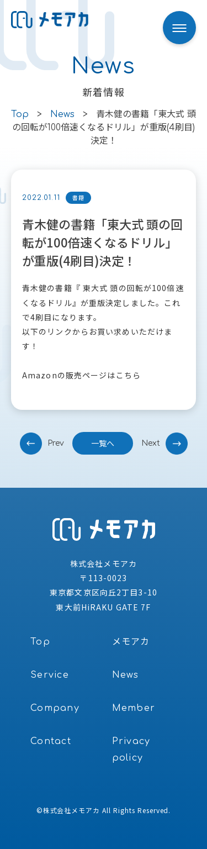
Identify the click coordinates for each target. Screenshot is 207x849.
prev (55, 443)
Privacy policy (131, 749)
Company (54, 708)
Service (49, 675)
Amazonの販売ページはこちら (81, 375)
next (150, 443)
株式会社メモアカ (71, 810)
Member (134, 708)
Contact (50, 741)
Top (40, 642)
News (125, 675)
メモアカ (131, 642)
